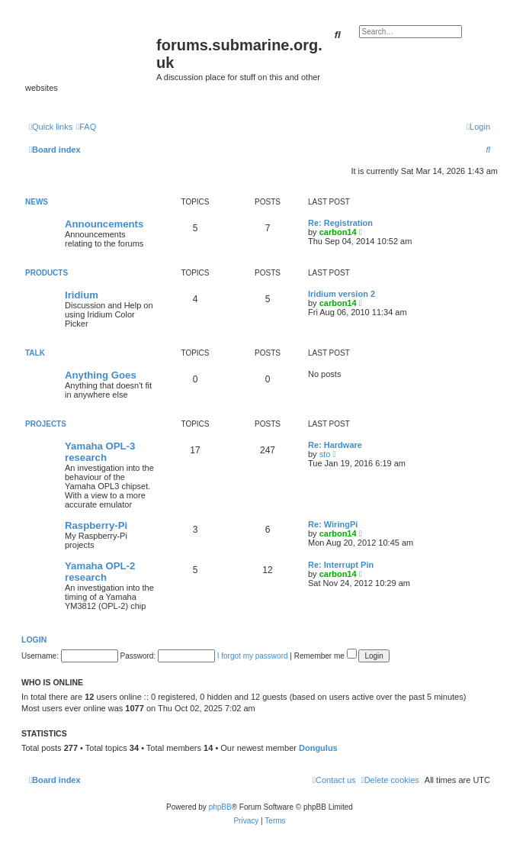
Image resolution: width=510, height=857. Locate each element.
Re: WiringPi (333, 524)
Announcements (104, 224)
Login (34, 639)
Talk (35, 353)
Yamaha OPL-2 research (100, 571)
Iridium (81, 295)
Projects (45, 424)
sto (325, 454)
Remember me (325, 656)
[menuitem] (86, 127)
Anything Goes (100, 375)
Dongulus (318, 747)
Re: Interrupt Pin (341, 564)
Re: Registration (340, 222)
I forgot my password (252, 656)
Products (46, 273)
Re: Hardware (335, 444)
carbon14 (338, 232)
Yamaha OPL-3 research (100, 451)
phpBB (220, 807)
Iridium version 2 (341, 293)
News (36, 202)
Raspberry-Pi (96, 525)
